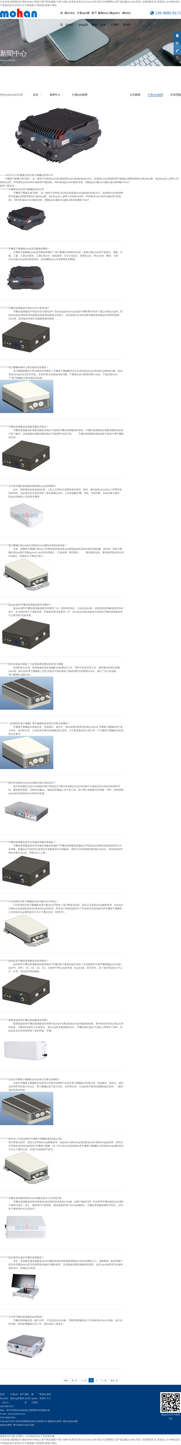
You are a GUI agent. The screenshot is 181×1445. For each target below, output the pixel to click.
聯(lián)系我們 (126, 19)
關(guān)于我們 (114, 19)
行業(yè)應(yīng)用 (83, 19)
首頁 (61, 19)
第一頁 (74, 1380)
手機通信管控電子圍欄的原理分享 (35, 175)
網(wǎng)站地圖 (70, 1421)
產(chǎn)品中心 (69, 19)
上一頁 (83, 1380)
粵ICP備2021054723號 (23, 1425)
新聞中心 (55, 94)
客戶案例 (94, 19)
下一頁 (103, 1380)
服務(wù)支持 (103, 19)
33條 (65, 1380)
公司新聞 (135, 94)
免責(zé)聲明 (6, 1425)
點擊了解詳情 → (8, 186)
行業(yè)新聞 (155, 94)
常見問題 (175, 94)
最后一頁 (114, 1380)
